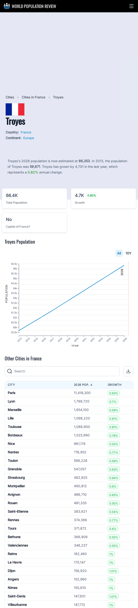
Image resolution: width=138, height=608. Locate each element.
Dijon (11, 574)
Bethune (14, 540)
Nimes (12, 591)
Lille (11, 421)
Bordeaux (15, 438)
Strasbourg (16, 481)
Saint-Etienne (18, 515)
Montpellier (16, 489)
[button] (131, 6)
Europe (28, 138)
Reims (12, 557)
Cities (10, 97)
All (119, 253)
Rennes (13, 523)
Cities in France (34, 97)
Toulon (13, 464)
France (26, 132)
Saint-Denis (16, 599)
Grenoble (15, 472)
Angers (13, 582)
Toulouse (14, 430)
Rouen (12, 506)
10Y (128, 253)
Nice (11, 447)
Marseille (14, 413)
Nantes (13, 455)
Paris (11, 396)
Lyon (11, 405)
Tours (12, 532)
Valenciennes (18, 549)
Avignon (14, 498)
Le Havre (15, 566)
